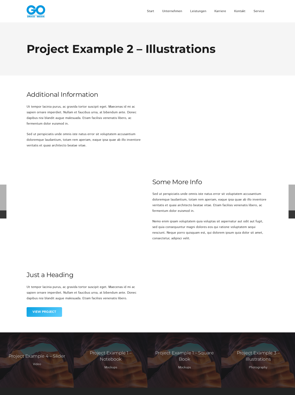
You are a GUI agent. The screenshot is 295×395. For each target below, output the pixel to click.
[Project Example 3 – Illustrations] (258, 360)
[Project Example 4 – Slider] (37, 360)
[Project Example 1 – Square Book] (184, 360)
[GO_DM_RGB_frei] (36, 11)
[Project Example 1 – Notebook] (111, 360)
